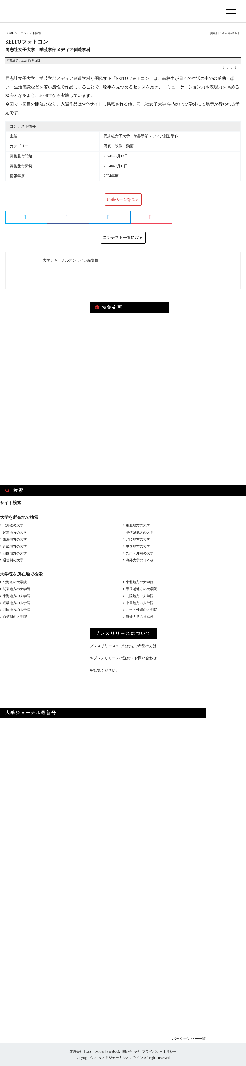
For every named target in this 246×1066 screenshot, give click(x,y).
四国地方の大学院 (16, 610)
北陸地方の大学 (138, 539)
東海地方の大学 (15, 539)
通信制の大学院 (15, 617)
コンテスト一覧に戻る (123, 237)
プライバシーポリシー (159, 1051)
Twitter (99, 1051)
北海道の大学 (13, 525)
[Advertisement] (40, 330)
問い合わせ (131, 1051)
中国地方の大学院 (139, 603)
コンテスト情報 (30, 33)
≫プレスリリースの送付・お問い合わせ (123, 658)
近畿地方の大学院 (16, 603)
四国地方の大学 (15, 553)
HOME (9, 33)
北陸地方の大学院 (139, 596)
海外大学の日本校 (139, 560)
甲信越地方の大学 (139, 532)
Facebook (113, 1051)
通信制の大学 (13, 560)
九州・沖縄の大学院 (141, 610)
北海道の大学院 (15, 582)
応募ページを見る (123, 199)
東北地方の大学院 (139, 582)
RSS (89, 1051)
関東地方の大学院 (16, 589)
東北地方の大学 (138, 525)
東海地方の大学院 (16, 596)
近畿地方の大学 (15, 546)
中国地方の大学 (138, 546)
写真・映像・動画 (119, 146)
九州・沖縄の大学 (139, 553)
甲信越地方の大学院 (141, 589)
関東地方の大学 (15, 532)
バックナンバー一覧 (189, 1039)
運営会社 (76, 1051)
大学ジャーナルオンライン (122, 1058)
